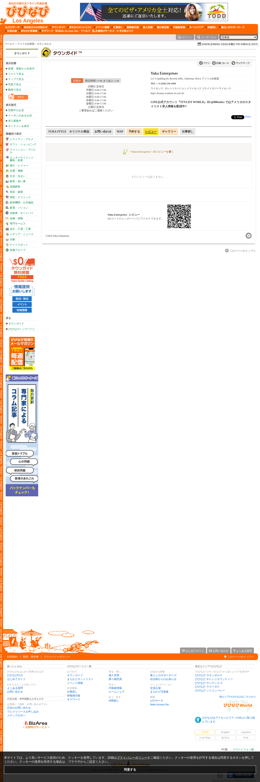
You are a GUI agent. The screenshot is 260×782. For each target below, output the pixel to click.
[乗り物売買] (162, 27)
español (246, 732)
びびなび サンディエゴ (208, 682)
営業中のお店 (16, 110)
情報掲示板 (73, 695)
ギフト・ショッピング (23, 144)
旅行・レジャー (19, 165)
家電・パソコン (19, 207)
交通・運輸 (16, 170)
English (225, 732)
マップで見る (16, 79)
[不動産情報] (178, 27)
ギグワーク (73, 699)
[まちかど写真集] (28, 31)
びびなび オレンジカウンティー (214, 679)
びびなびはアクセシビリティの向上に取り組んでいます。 (228, 719)
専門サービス (18, 223)
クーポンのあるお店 (20, 115)
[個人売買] (147, 27)
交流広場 (155, 688)
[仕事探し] (117, 27)
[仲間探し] (211, 27)
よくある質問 (15, 688)
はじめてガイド (16, 679)
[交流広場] (11, 31)
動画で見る (14, 89)
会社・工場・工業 (20, 229)
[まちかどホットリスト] (79, 27)
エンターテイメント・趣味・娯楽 (23, 159)
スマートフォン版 (243, 749)
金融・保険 (16, 218)
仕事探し (72, 691)
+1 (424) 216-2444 (166, 83)
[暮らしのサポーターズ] (232, 27)
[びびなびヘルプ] (85, 31)
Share (248, 116)
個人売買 (114, 675)
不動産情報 (115, 688)
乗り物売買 (115, 679)
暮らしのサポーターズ (163, 675)
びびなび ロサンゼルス (208, 675)
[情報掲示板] (132, 27)
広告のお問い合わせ (19, 707)
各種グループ (18, 250)
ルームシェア (117, 691)
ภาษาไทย (205, 737)
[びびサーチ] (12, 27)
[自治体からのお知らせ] (35, 27)
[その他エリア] (124, 31)
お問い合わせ (15, 691)
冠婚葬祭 (15, 186)
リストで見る (16, 74)
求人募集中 (14, 120)
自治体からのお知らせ (163, 679)
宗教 (12, 239)
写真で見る (14, 84)
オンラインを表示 (18, 126)
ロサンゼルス (44, 43)
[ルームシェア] (195, 27)
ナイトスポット (19, 244)
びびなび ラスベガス (207, 686)
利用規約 (12, 656)
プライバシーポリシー (57, 656)
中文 (246, 737)
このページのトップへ (241, 656)
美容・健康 (16, 192)
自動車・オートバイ (22, 213)
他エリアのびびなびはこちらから (237, 696)
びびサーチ (156, 700)
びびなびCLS (15, 675)
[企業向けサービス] (103, 31)
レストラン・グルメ (22, 139)
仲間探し (114, 700)
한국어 (225, 737)
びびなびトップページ (21, 329)
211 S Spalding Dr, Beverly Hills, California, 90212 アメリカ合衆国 (185, 78)
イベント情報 (75, 682)
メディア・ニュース (22, 234)
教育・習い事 (18, 181)
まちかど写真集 (159, 691)
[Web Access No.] (67, 31)
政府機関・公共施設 (22, 202)
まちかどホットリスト (80, 679)
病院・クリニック (20, 197)
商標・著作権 (31, 656)
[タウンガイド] (57, 27)
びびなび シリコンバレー (210, 690)
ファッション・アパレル (23, 151)
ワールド (10, 43)
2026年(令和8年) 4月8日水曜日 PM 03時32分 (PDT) (230, 44)
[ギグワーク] (46, 31)
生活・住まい (18, 176)
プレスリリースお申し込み (23, 711)
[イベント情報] (101, 27)
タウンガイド (22, 53)
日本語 (205, 732)
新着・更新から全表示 (21, 68)
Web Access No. (159, 704)
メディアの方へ (16, 715)
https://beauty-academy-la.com (166, 93)
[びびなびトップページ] (26, 12)
